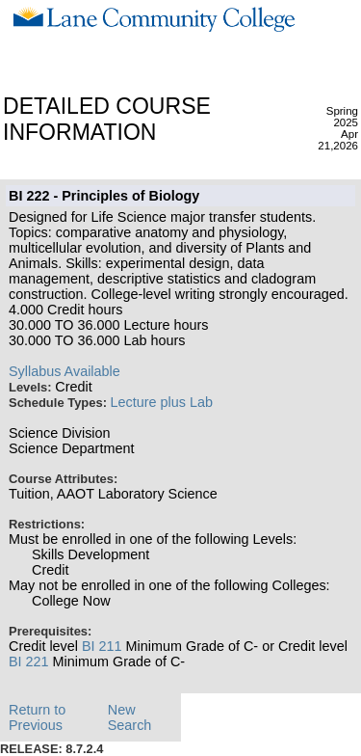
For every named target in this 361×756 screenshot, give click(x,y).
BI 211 (102, 646)
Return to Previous (37, 717)
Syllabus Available (64, 371)
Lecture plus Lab (162, 402)
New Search (130, 717)
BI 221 (29, 661)
